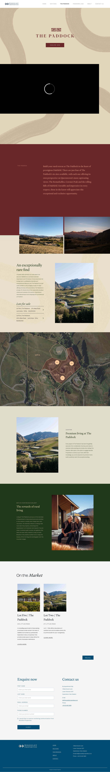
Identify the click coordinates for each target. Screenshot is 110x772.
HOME (54, 745)
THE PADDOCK (64, 4)
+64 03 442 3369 (66, 705)
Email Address (22, 702)
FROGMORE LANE (78, 4)
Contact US (99, 4)
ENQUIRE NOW (55, 45)
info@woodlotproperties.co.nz (70, 700)
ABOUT (89, 4)
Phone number (22, 710)
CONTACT (55, 758)
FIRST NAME (21, 686)
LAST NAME (21, 694)
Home (44, 4)
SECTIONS (53, 4)
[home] (11, 4)
